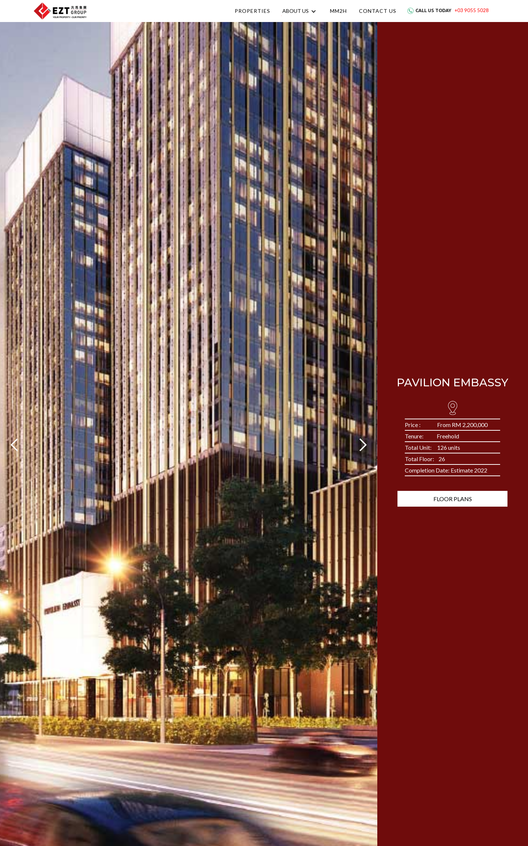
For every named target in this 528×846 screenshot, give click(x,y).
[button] (299, 11)
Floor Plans (452, 498)
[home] (60, 11)
